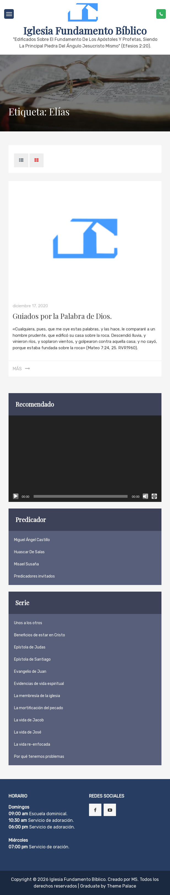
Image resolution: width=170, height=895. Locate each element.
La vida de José (27, 732)
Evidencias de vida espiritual (39, 683)
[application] (85, 458)
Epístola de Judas (29, 647)
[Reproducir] (15, 496)
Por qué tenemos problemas (39, 756)
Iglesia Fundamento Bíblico (85, 30)
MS (134, 879)
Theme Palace (121, 886)
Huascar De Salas (29, 552)
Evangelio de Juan (30, 671)
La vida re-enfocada (32, 744)
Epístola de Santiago (32, 659)
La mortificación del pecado (38, 708)
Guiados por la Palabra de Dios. (62, 316)
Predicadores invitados (34, 576)
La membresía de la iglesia (37, 695)
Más (17, 368)
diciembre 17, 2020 (30, 305)
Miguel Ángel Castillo (32, 539)
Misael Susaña (26, 564)
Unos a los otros (28, 623)
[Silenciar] (145, 496)
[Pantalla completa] (154, 496)
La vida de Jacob (29, 720)
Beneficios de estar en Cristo (39, 635)
